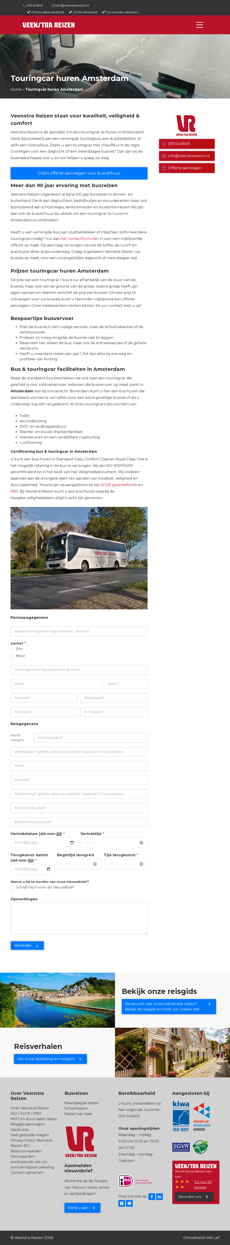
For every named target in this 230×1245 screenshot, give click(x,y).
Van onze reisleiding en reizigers (46, 1059)
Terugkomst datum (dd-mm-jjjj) (29, 858)
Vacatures (20, 1130)
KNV (14, 491)
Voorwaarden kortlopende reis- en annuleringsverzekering (32, 1161)
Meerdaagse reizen (81, 1103)
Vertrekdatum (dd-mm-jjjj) (38, 834)
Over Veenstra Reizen (30, 1108)
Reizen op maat (78, 1114)
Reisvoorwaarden (26, 1151)
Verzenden (22, 945)
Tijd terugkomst (121, 855)
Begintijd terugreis (75, 855)
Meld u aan (78, 1208)
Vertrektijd (92, 834)
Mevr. (18, 656)
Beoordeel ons (189, 1197)
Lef (216, 1238)
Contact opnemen (27, 1172)
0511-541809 (34, 5)
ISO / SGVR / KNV (26, 1113)
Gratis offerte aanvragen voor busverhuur (79, 173)
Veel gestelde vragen (30, 1135)
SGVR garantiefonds (118, 485)
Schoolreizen (76, 1108)
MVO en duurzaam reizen (34, 1119)
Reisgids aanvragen (28, 1124)
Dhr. (17, 649)
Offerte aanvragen (182, 168)
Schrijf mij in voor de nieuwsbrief (42, 887)
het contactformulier (80, 239)
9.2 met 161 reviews (203, 1184)
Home (16, 89)
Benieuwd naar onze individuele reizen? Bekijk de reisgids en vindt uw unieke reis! (162, 1006)
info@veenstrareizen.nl (72, 5)
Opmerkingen (24, 899)
